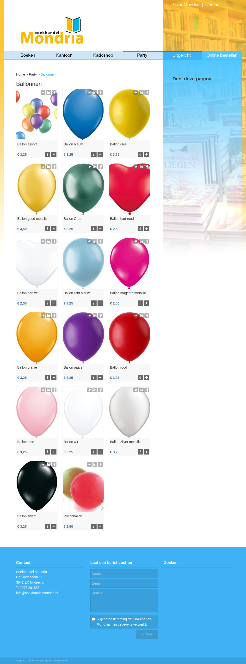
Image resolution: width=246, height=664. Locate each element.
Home (20, 74)
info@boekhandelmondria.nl (37, 593)
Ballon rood (118, 367)
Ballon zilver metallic (125, 442)
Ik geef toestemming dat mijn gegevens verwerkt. (125, 621)
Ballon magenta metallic (128, 293)
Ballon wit (71, 442)
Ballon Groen (73, 219)
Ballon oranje (27, 367)
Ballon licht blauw (77, 293)
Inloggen (20, 660)
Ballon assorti (27, 144)
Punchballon (73, 516)
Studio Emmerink (59, 660)
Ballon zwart (26, 516)
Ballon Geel (118, 144)
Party (33, 74)
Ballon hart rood (122, 219)
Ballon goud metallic (32, 219)
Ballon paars (73, 367)
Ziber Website (32, 660)
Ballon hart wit (27, 293)
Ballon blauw (73, 144)
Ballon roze (25, 442)
